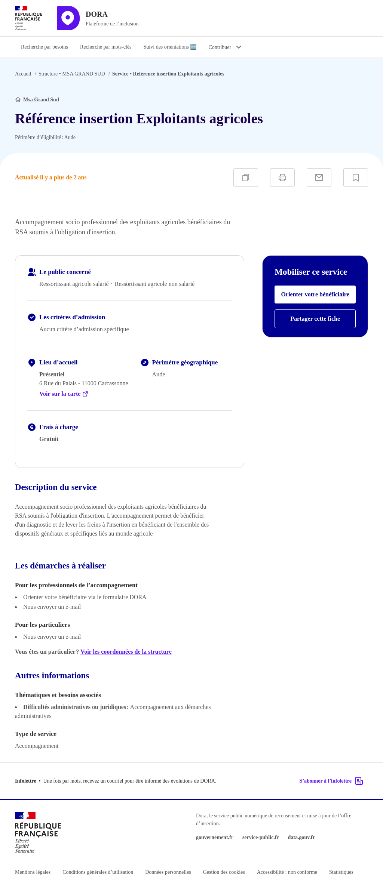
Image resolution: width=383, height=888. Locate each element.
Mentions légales (32, 872)
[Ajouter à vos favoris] (355, 177)
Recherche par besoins (44, 47)
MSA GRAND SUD (72, 74)
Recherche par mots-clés (106, 47)
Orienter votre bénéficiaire (315, 294)
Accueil (23, 74)
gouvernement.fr (214, 837)
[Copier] (245, 177)
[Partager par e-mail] (319, 177)
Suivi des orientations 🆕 (170, 47)
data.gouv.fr (301, 837)
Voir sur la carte (64, 394)
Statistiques (341, 872)
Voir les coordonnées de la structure (126, 651)
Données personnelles (168, 872)
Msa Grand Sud (41, 99)
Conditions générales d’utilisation (97, 872)
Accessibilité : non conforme (287, 872)
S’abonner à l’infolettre (332, 781)
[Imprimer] (282, 177)
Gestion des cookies (224, 872)
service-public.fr (260, 837)
